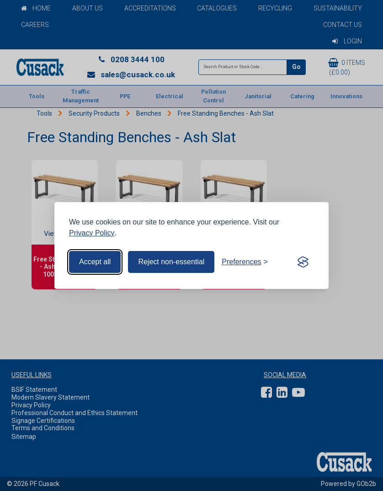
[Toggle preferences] (245, 262)
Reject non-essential (171, 262)
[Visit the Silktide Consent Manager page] (303, 262)
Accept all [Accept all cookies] (95, 262)
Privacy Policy (92, 233)
